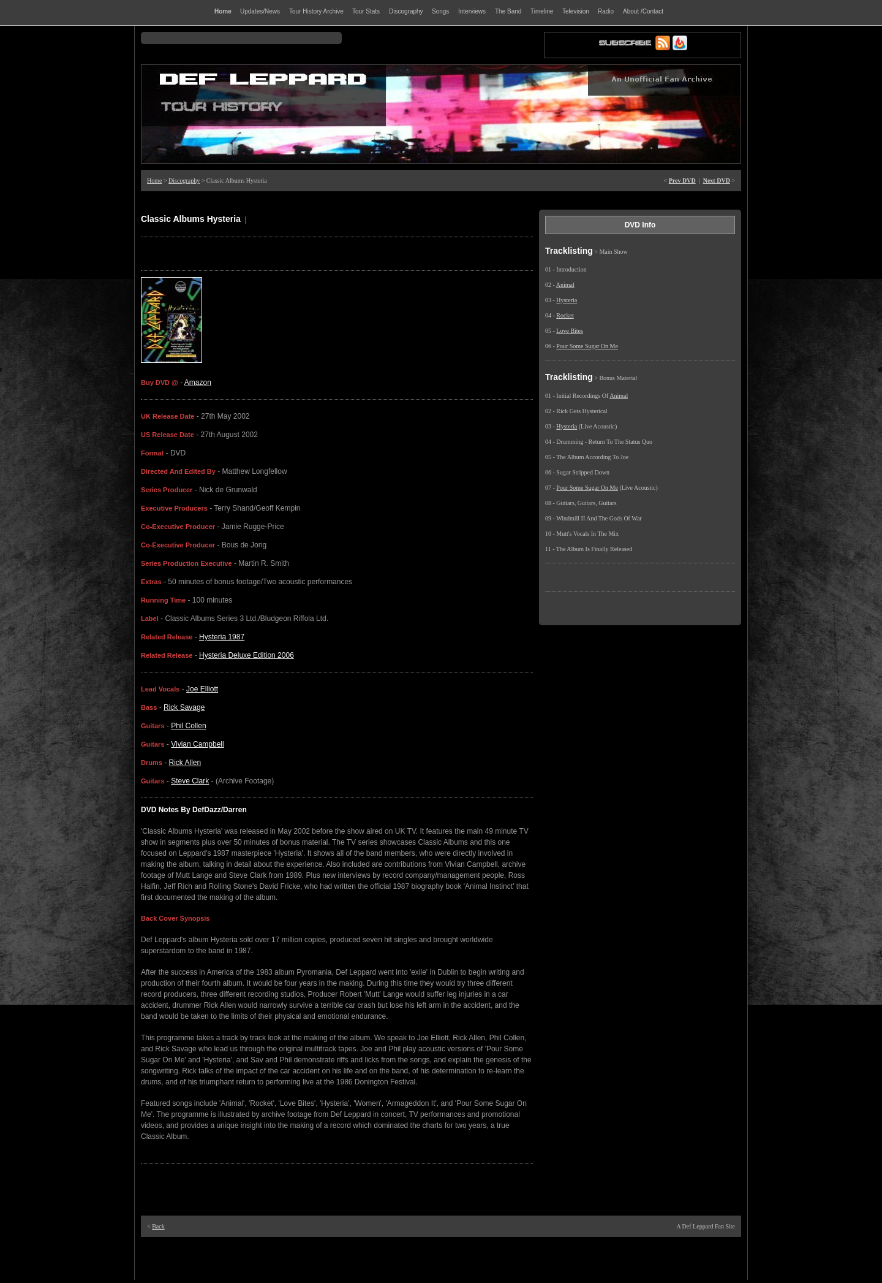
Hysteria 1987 (221, 637)
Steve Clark (190, 781)
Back (158, 1226)
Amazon (197, 382)
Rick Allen (185, 762)
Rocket (564, 315)
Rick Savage (184, 707)
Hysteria (566, 300)
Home (154, 180)
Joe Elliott (202, 689)
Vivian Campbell (197, 744)
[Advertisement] (441, 1258)
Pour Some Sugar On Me (587, 346)
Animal (565, 284)
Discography (184, 180)
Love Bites (569, 330)
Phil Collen (188, 725)
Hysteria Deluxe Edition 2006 (246, 655)
